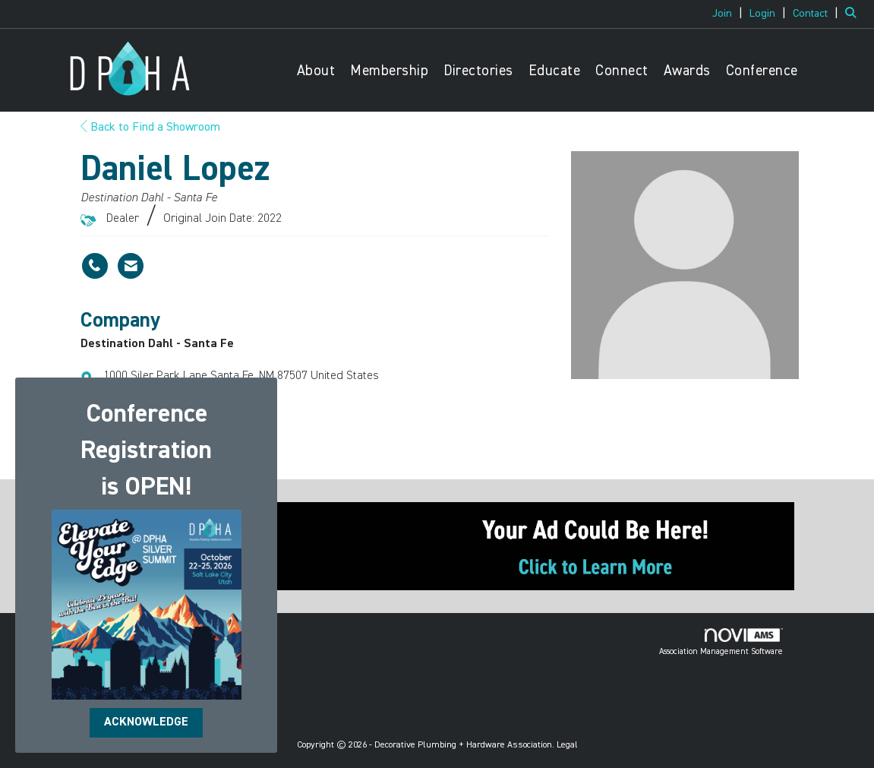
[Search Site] (854, 14)
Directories (478, 71)
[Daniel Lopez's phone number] (94, 265)
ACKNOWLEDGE (146, 722)
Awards (687, 71)
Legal (567, 745)
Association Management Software (721, 642)
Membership (389, 71)
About (316, 71)
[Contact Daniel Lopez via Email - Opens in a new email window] (130, 265)
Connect (621, 71)
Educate (555, 71)
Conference (762, 71)
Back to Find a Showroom (150, 128)
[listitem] (729, 14)
